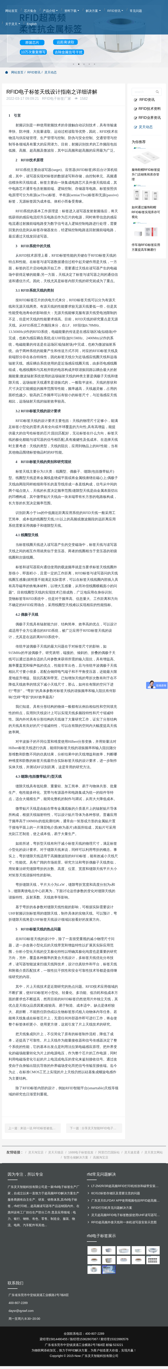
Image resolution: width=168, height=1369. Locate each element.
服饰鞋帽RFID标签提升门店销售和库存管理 (146, 174)
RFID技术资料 (147, 109)
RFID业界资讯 (147, 118)
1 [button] (73, 64)
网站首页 (14, 72)
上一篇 (34, 1128)
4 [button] (89, 64)
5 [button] (94, 64)
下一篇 (96, 1128)
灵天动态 (50, 72)
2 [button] (79, 64)
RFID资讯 (34, 72)
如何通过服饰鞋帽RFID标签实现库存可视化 (146, 212)
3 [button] (84, 64)
